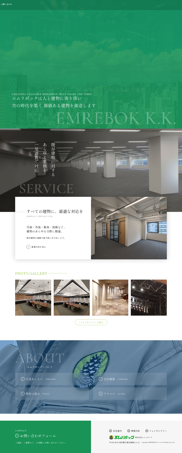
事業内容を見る (38, 246)
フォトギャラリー (150, 5)
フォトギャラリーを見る (91, 322)
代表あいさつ (41, 379)
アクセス (114, 394)
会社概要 (116, 379)
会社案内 (111, 5)
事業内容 (129, 5)
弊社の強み (38, 394)
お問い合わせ (173, 5)
